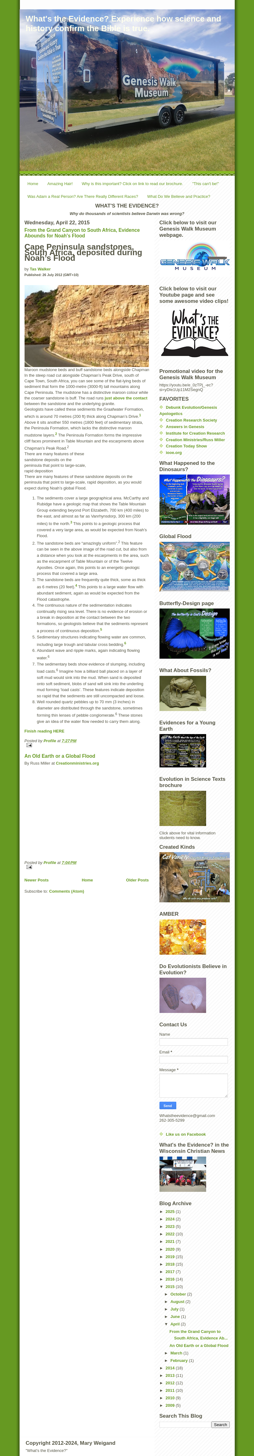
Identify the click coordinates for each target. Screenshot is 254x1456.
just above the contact (126, 398)
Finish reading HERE (45, 731)
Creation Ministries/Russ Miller (195, 439)
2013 (171, 1375)
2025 (171, 1211)
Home (32, 183)
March (176, 1353)
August (177, 1301)
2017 (171, 1271)
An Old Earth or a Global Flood (60, 756)
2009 (171, 1405)
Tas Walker (40, 269)
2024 (171, 1219)
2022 (171, 1234)
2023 (171, 1226)
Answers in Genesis (185, 426)
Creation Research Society (191, 420)
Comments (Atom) (66, 891)
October (178, 1294)
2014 (171, 1368)
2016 (171, 1279)
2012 (171, 1383)
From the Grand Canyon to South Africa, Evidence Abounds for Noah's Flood (82, 232)
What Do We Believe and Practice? (178, 196)
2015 (171, 1286)
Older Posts (137, 880)
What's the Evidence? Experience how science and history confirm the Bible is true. (123, 23)
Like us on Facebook (186, 1134)
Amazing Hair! (60, 183)
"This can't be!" (205, 183)
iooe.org (174, 452)
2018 (171, 1264)
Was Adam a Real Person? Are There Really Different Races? (82, 196)
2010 (171, 1398)
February (179, 1360)
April (175, 1324)
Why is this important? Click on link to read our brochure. (132, 183)
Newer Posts (37, 880)
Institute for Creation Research (195, 433)
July (175, 1309)
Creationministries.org (77, 763)
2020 (171, 1249)
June (175, 1316)
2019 (171, 1256)
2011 (171, 1390)
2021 (171, 1241)
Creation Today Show (186, 446)
